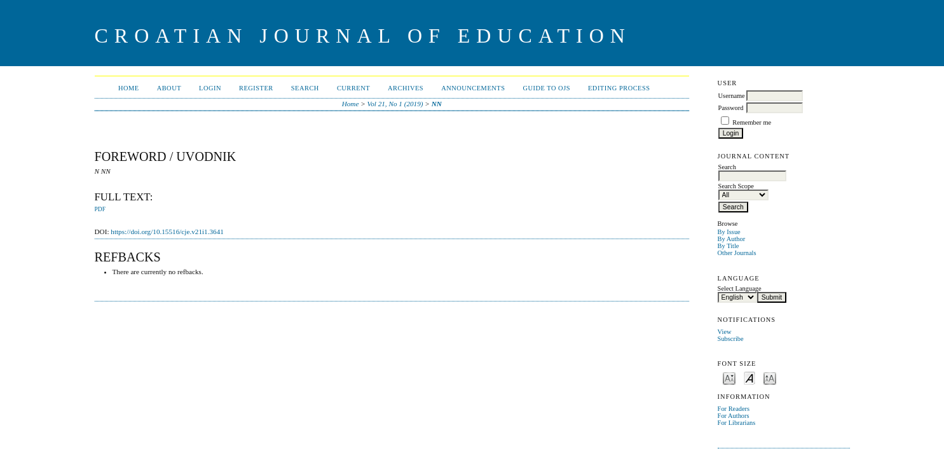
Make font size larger (769, 377)
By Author (732, 238)
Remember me (751, 122)
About (169, 88)
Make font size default (749, 377)
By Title (728, 245)
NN (437, 104)
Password (731, 107)
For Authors (733, 415)
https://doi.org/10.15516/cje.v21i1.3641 (167, 231)
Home (128, 88)
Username (731, 95)
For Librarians (737, 422)
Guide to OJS (546, 88)
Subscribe (731, 338)
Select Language (740, 288)
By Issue (729, 231)
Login (210, 88)
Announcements (473, 88)
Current (353, 88)
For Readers (734, 408)
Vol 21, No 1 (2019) (395, 104)
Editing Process (619, 88)
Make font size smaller (729, 377)
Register (256, 88)
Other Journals (737, 252)
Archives (405, 88)
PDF (100, 209)
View (725, 331)
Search (305, 88)
